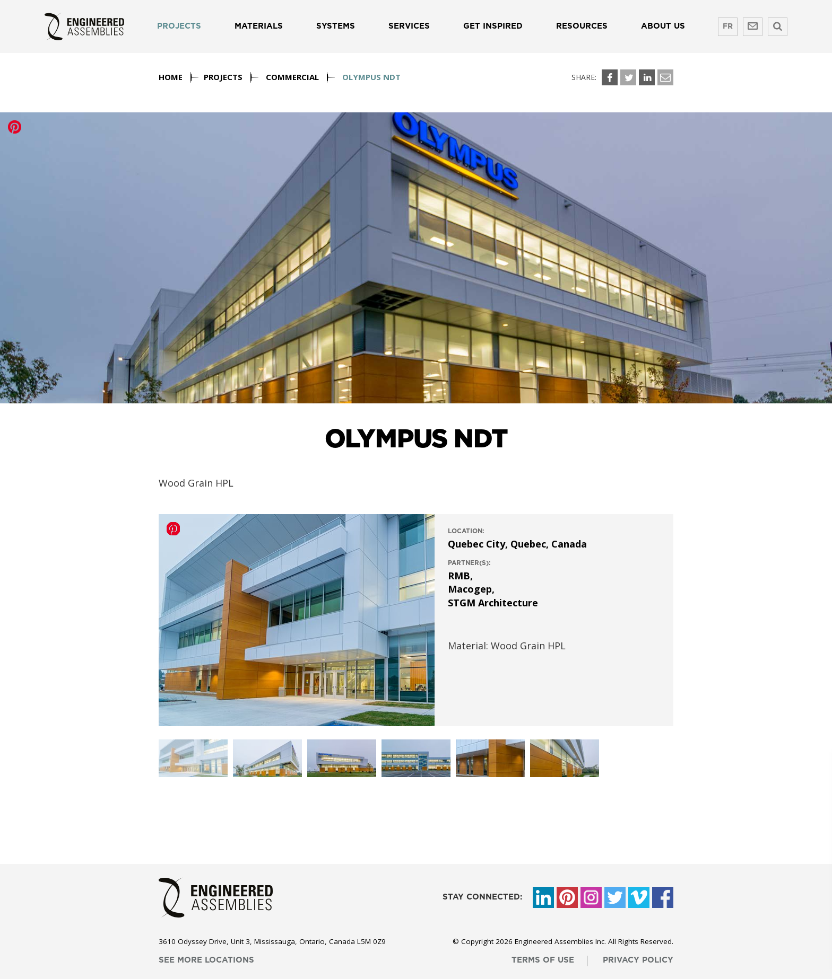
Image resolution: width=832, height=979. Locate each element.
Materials (259, 26)
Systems (335, 26)
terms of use (543, 960)
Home (171, 77)
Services (409, 26)
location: (466, 531)
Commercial (292, 77)
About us (663, 26)
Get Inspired (493, 26)
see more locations (206, 960)
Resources (582, 26)
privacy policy (638, 960)
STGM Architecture (493, 602)
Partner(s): (469, 563)
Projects (179, 26)
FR (728, 26)
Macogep (470, 589)
